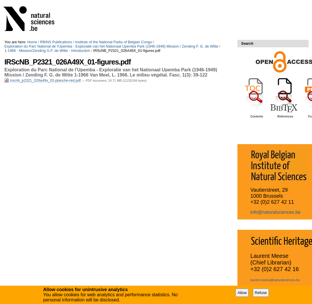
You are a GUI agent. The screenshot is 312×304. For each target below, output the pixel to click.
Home (32, 42)
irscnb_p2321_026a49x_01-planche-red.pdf (43, 80)
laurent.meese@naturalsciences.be (275, 280)
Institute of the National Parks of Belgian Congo (113, 42)
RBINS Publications (56, 42)
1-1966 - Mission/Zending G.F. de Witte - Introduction (47, 50)
